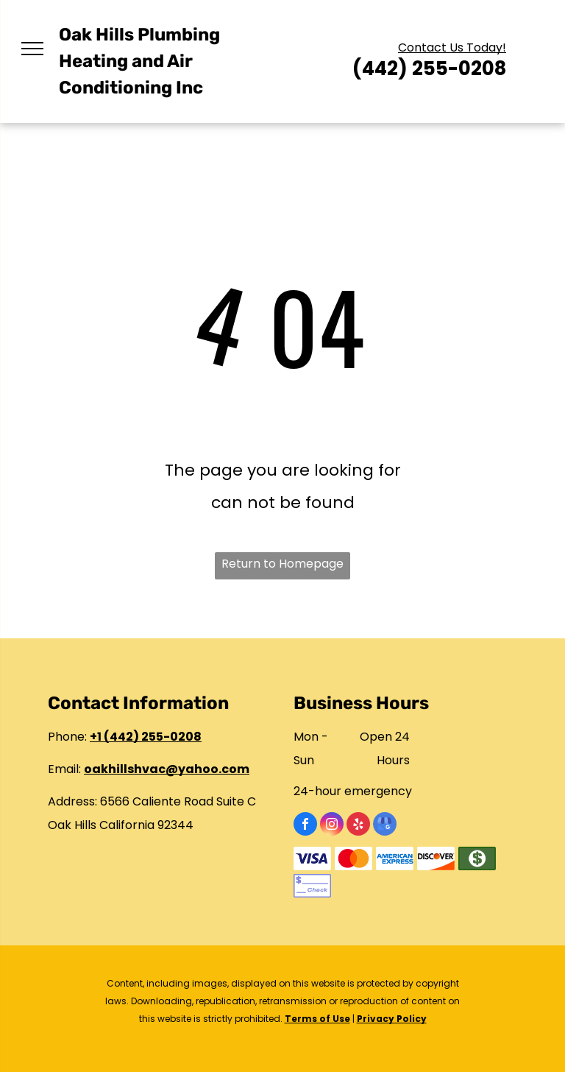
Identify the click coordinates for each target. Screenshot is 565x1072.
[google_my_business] (385, 825)
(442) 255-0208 (429, 69)
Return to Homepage (282, 563)
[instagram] (332, 825)
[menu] (32, 48)
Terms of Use (317, 1018)
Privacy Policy (392, 1018)
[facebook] (305, 825)
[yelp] (358, 825)
